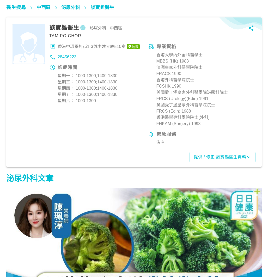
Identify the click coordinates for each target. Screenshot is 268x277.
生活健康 (194, 254)
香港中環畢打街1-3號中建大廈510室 (99, 46)
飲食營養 (16, 254)
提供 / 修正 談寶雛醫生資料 (222, 157)
